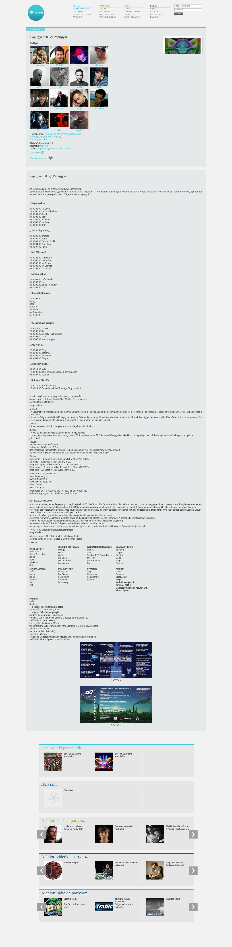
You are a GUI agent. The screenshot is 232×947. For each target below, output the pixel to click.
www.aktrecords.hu (39, 479)
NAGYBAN (116, 680)
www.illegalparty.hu (76, 426)
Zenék (128, 9)
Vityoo (53, 134)
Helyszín (49, 784)
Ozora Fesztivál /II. (123, 755)
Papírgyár (44, 146)
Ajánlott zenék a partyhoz (63, 820)
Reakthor (43, 139)
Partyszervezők (108, 17)
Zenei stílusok (132, 17)
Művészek (130, 14)
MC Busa (34, 136)
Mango (43, 136)
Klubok (154, 11)
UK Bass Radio (173, 899)
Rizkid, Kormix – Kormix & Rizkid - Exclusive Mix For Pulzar (177, 829)
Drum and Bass (65, 148)
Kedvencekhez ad (38, 158)
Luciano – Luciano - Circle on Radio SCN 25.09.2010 (73, 829)
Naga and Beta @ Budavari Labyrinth (175, 864)
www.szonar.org (37, 473)
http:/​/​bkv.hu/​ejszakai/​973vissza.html (49, 435)
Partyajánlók (81, 9)
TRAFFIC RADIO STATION (122, 900)
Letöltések (156, 14)
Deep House (42, 148)
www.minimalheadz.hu (40, 481)
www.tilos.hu (36, 484)
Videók (154, 9)
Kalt (49, 136)
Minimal (53, 148)
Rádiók (154, 17)
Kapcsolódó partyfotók (61, 747)
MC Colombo (74, 134)
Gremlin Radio (71, 899)
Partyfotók (79, 11)
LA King (34, 139)
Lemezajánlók (132, 11)
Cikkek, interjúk (82, 14)
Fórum (102, 9)
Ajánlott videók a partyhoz (64, 856)
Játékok (77, 17)
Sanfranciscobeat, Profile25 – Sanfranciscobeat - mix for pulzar (126, 830)
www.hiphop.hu (37, 487)
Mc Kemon (62, 134)
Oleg (47, 134)
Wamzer (56, 136)
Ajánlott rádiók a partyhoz (64, 893)
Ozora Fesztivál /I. (72, 755)
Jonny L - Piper (71, 862)
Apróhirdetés (106, 14)
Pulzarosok (105, 11)
